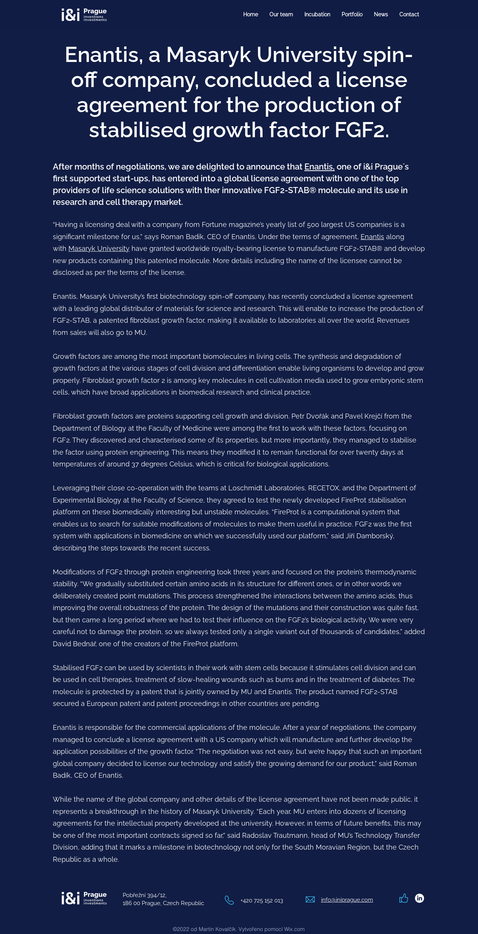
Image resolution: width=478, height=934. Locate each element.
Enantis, (319, 166)
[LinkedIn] (419, 898)
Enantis (372, 237)
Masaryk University (99, 248)
